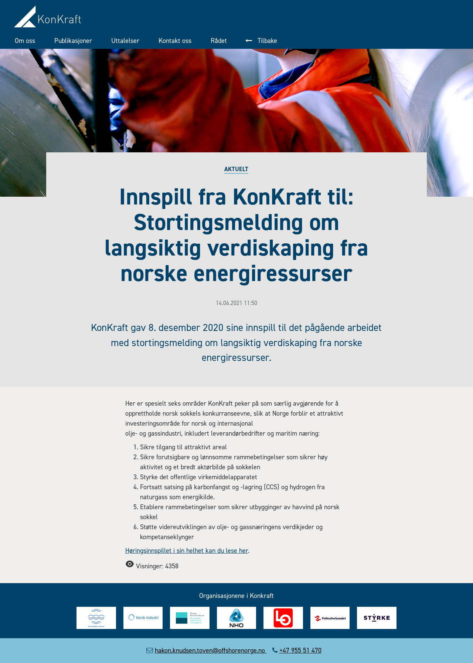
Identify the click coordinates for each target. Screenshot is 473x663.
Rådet (219, 40)
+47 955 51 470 (300, 650)
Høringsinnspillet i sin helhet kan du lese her (186, 550)
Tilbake (266, 40)
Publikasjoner (73, 40)
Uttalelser (125, 40)
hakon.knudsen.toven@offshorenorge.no (211, 650)
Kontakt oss (175, 40)
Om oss (25, 40)
